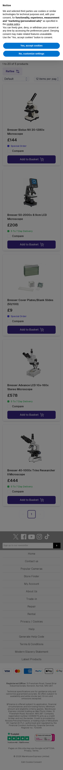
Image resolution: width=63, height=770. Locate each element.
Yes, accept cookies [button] (31, 45)
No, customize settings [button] (31, 53)
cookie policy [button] (13, 24)
